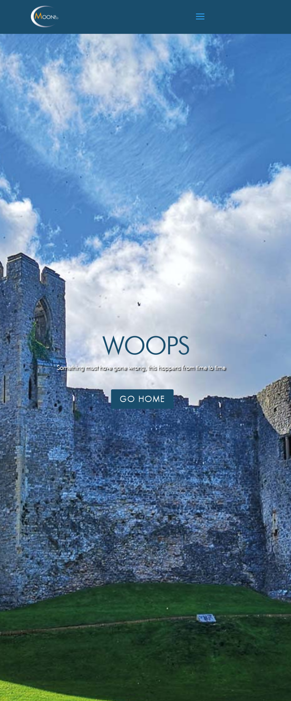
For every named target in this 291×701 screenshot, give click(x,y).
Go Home (142, 399)
